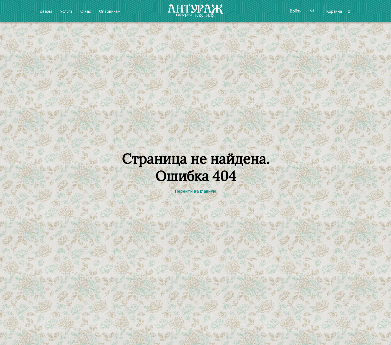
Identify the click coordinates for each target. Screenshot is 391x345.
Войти (296, 11)
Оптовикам (109, 11)
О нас (85, 11)
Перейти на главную (195, 191)
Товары (45, 11)
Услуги (66, 11)
